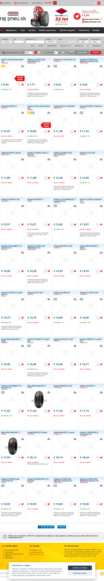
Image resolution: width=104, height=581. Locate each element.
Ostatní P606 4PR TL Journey (64, 432)
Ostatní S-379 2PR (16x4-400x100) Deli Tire (36, 60)
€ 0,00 (85, 15)
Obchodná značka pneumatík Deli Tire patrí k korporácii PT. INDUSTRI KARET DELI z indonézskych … (37, 94)
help (35, 39)
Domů (2, 30)
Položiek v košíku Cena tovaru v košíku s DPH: (90, 11)
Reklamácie (8, 556)
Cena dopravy (9, 552)
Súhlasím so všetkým (80, 568)
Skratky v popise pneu (47, 30)
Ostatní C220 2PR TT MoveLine (91, 106)
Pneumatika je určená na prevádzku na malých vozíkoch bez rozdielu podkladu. (12, 141)
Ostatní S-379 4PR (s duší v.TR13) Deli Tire (10, 480)
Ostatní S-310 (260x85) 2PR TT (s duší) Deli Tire (65, 200)
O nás (22, 30)
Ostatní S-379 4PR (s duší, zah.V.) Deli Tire (63, 153)
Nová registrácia (22, 3)
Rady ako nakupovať (67, 30)
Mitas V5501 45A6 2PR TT (10, 432)
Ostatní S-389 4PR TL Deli (63, 246)
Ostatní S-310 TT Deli (35, 292)
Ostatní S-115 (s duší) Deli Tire (65, 59)
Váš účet (32, 30)
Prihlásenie (7, 3)
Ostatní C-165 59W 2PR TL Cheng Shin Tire (89, 433)
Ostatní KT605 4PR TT (9, 106)
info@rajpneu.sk (39, 554)
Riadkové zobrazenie (11, 52)
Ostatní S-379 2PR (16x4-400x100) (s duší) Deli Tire (89, 60)
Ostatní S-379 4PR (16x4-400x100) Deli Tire (36, 247)
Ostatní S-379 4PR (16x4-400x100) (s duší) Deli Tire (63, 480)
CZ (95, 3)
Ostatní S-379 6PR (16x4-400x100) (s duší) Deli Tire (89, 480)
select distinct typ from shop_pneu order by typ (19, 41)
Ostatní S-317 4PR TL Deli (89, 292)
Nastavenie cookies (80, 573)
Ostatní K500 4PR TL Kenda (37, 432)
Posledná (62, 527)
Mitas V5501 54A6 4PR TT (36, 386)
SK (99, 3)
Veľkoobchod (84, 30)
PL (102, 3)
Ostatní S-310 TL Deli (87, 153)
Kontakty (96, 30)
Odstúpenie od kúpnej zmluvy (14, 554)
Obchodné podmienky (12, 550)
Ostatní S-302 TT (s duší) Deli (64, 106)
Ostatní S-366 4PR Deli (62, 292)
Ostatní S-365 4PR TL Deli (10, 199)
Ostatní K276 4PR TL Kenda (11, 153)
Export (68, 52)
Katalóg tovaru (11, 30)
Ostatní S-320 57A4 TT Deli (63, 339)
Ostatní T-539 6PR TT (87, 386)
